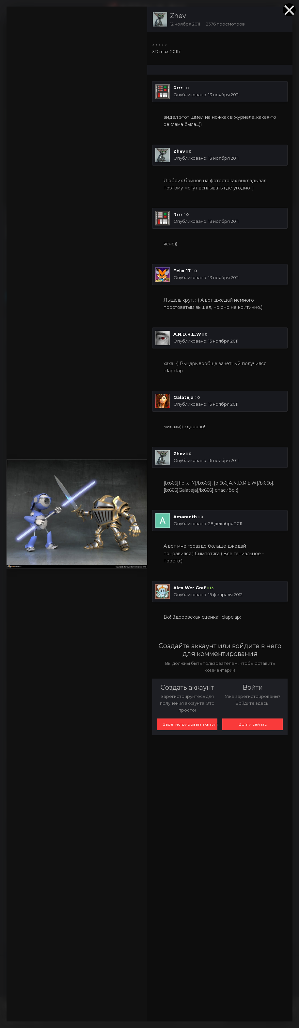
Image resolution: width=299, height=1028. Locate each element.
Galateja (183, 397)
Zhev (178, 16)
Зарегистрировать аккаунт (190, 724)
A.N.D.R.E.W (187, 334)
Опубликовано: (206, 94)
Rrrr (177, 87)
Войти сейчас (253, 724)
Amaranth (185, 516)
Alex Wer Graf (189, 587)
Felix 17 (182, 270)
